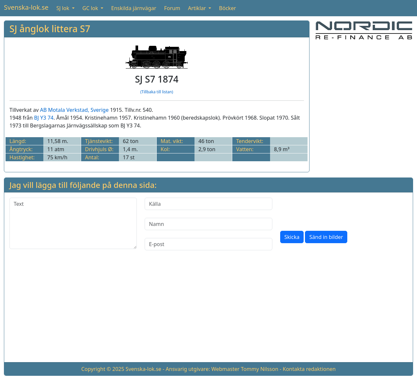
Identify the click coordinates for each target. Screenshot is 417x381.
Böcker (227, 8)
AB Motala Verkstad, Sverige (74, 109)
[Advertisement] (364, 86)
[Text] (73, 223)
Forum (172, 8)
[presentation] (329, 210)
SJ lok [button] (63, 8)
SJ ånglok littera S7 (49, 28)
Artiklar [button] (197, 8)
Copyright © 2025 (102, 369)
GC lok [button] (90, 8)
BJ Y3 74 (44, 117)
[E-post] (208, 244)
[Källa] (208, 204)
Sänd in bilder (326, 237)
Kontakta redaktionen (309, 369)
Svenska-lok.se (26, 7)
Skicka (292, 237)
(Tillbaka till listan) (156, 92)
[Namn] (208, 224)
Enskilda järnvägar (133, 8)
